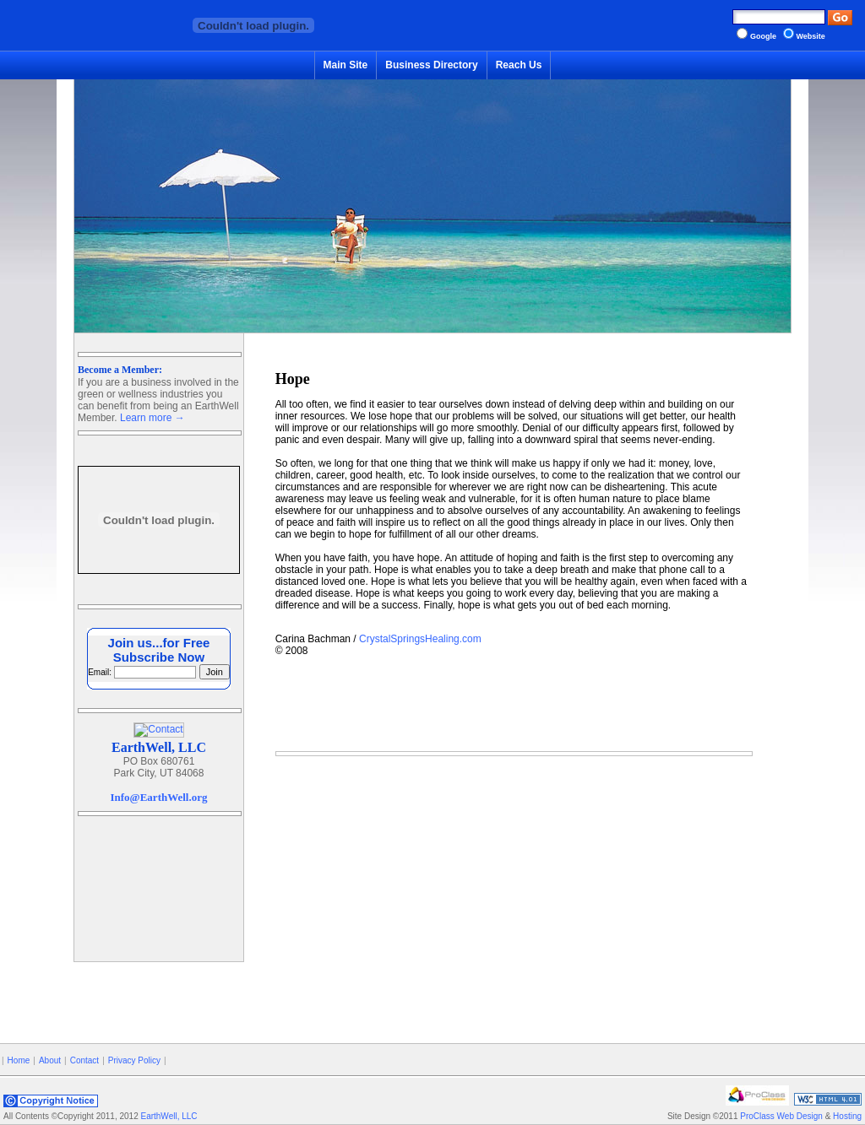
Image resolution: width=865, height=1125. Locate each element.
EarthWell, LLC (168, 1116)
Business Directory (431, 65)
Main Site (346, 65)
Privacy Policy (134, 1060)
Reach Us (519, 65)
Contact (84, 1060)
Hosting (847, 1116)
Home (19, 1060)
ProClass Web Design (781, 1116)
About (50, 1060)
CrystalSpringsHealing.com (420, 639)
